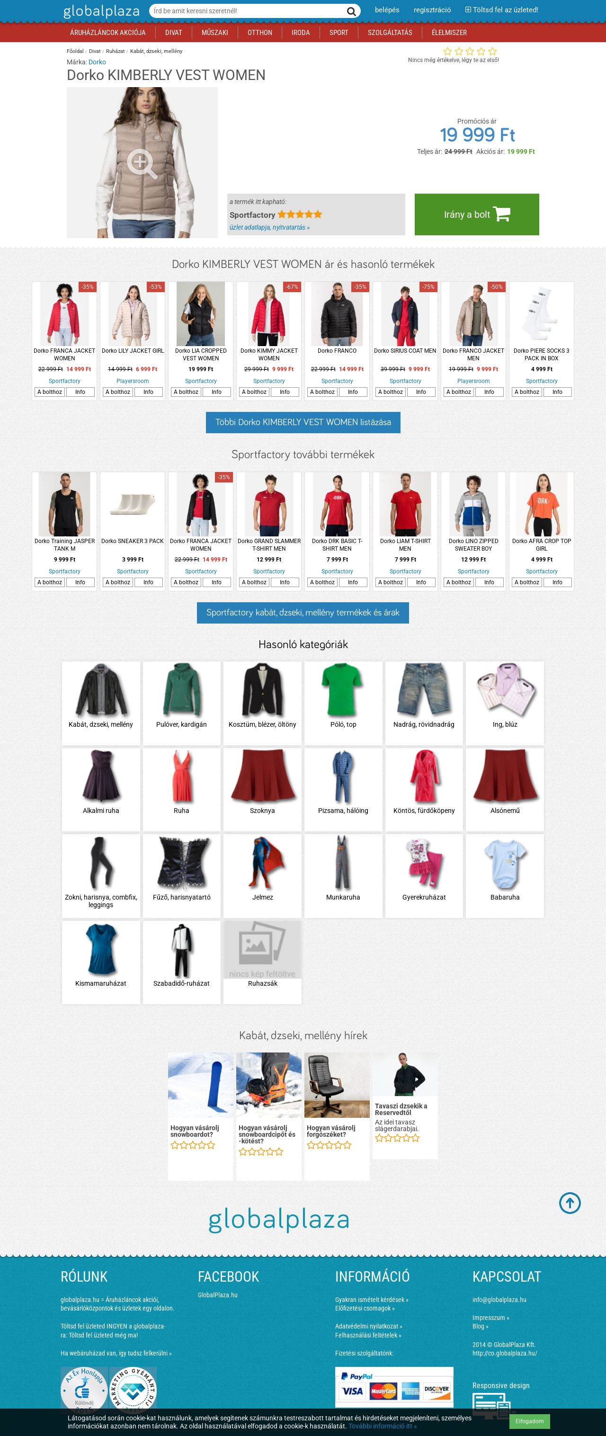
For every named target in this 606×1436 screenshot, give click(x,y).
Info (80, 392)
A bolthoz (49, 392)
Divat (95, 51)
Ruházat (115, 51)
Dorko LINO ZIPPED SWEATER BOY (474, 545)
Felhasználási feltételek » (368, 1335)
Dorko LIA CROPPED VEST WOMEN (201, 355)
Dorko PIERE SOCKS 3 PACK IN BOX (542, 355)
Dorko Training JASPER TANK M (65, 545)
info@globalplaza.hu (499, 1299)
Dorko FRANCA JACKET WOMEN (64, 355)
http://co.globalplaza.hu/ (504, 1353)
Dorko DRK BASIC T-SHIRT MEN (337, 545)
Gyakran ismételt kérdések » (372, 1299)
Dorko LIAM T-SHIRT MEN (405, 545)
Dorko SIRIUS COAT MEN (405, 351)
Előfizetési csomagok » (365, 1308)
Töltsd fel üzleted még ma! (103, 1335)
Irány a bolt (477, 213)
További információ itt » (382, 1426)
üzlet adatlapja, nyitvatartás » (270, 227)
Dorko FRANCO (337, 351)
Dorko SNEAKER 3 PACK (132, 541)
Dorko (97, 62)
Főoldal (75, 51)
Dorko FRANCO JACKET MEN (473, 355)
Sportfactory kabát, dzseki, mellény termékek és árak (303, 612)
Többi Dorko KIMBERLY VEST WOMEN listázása (303, 422)
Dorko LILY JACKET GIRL (133, 351)
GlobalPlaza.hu (218, 1295)
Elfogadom (530, 1421)
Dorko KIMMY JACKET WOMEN (269, 355)
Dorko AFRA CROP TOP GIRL (541, 545)
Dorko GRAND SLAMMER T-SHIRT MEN (269, 545)
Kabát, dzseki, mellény (156, 51)
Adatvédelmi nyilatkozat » (368, 1326)
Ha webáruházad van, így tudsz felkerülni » (116, 1353)
